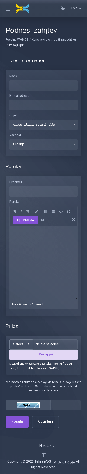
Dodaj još (43, 354)
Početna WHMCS (17, 40)
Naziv (13, 76)
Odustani (45, 422)
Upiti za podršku (65, 40)
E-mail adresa (19, 96)
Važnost (15, 135)
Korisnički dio (41, 40)
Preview (25, 220)
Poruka (14, 202)
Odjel (13, 115)
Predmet (15, 182)
